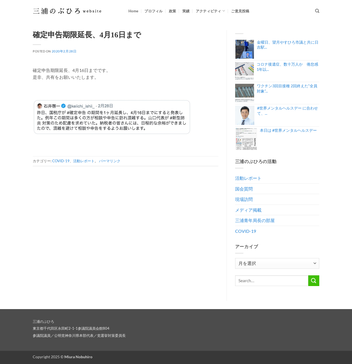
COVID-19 (61, 161)
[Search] (317, 11)
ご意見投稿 (240, 11)
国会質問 (244, 188)
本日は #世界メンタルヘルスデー (288, 130)
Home (133, 11)
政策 (172, 11)
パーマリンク (109, 161)
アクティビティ (210, 10)
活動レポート (84, 161)
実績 (186, 11)
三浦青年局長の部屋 (255, 220)
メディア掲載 (248, 209)
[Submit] (313, 280)
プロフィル (153, 11)
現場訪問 (244, 199)
